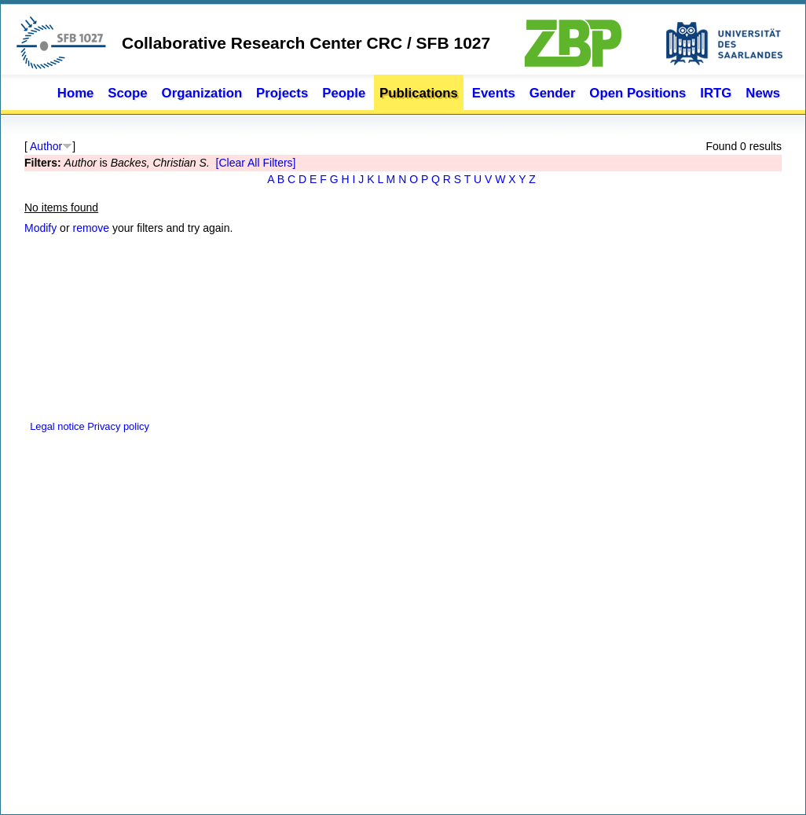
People (343, 93)
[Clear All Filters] (256, 162)
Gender (552, 93)
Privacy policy (118, 426)
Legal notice (55, 426)
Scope (127, 93)
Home (75, 93)
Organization (202, 93)
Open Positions (637, 93)
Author (46, 146)
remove (90, 228)
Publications (418, 93)
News (763, 93)
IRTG (715, 93)
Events (493, 93)
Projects (282, 93)
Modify (40, 228)
